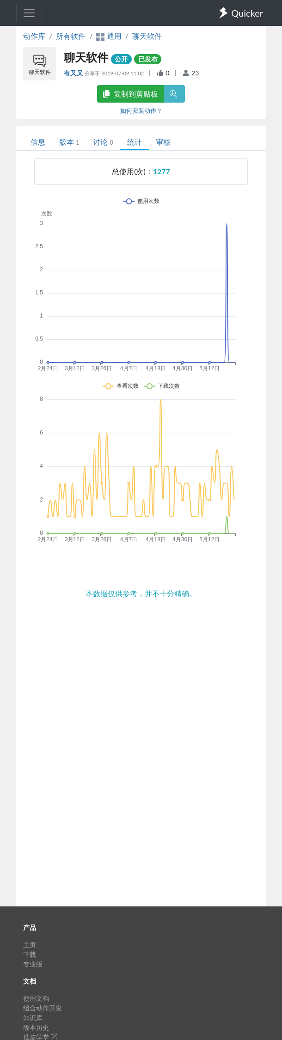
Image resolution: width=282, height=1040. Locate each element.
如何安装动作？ (141, 110)
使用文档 (36, 998)
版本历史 (36, 1027)
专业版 (33, 964)
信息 (38, 141)
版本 (69, 141)
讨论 (103, 141)
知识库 (33, 1018)
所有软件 (71, 35)
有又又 (74, 73)
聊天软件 (147, 35)
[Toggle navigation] (29, 13)
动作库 (34, 35)
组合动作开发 (42, 1008)
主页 (29, 944)
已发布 (148, 59)
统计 (134, 141)
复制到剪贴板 (130, 93)
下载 (29, 954)
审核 (163, 141)
